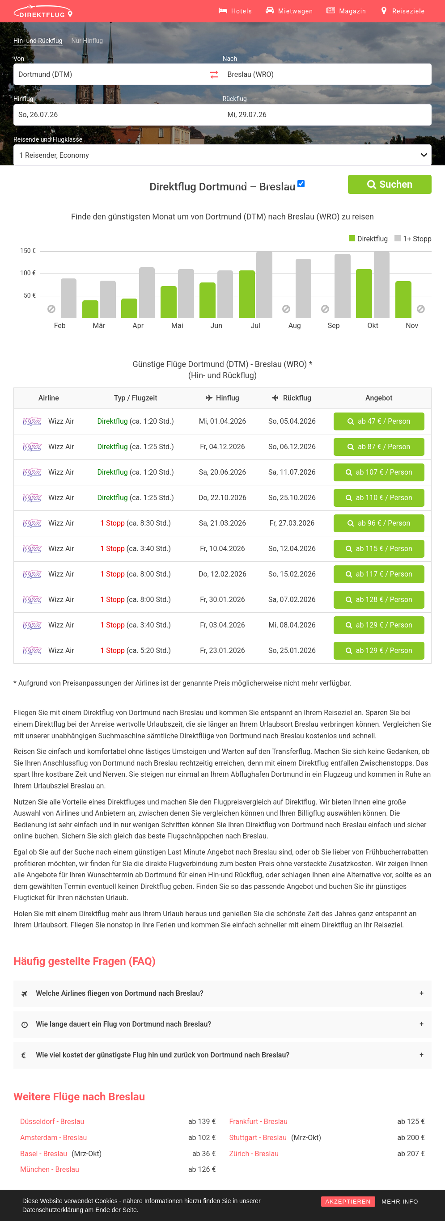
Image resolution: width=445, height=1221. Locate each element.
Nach (230, 58)
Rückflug (235, 98)
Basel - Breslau (43, 1153)
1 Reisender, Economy (54, 155)
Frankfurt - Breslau (258, 1121)
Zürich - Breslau (254, 1153)
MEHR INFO (399, 1201)
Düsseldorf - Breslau (52, 1121)
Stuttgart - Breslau (258, 1137)
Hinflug (23, 98)
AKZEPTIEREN (348, 1201)
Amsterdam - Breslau (53, 1137)
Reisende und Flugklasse (47, 139)
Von (18, 58)
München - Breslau (49, 1169)
